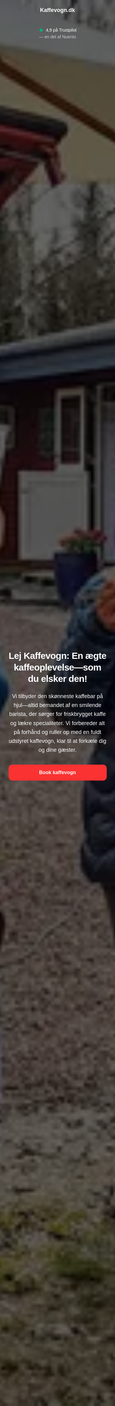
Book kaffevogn (57, 772)
